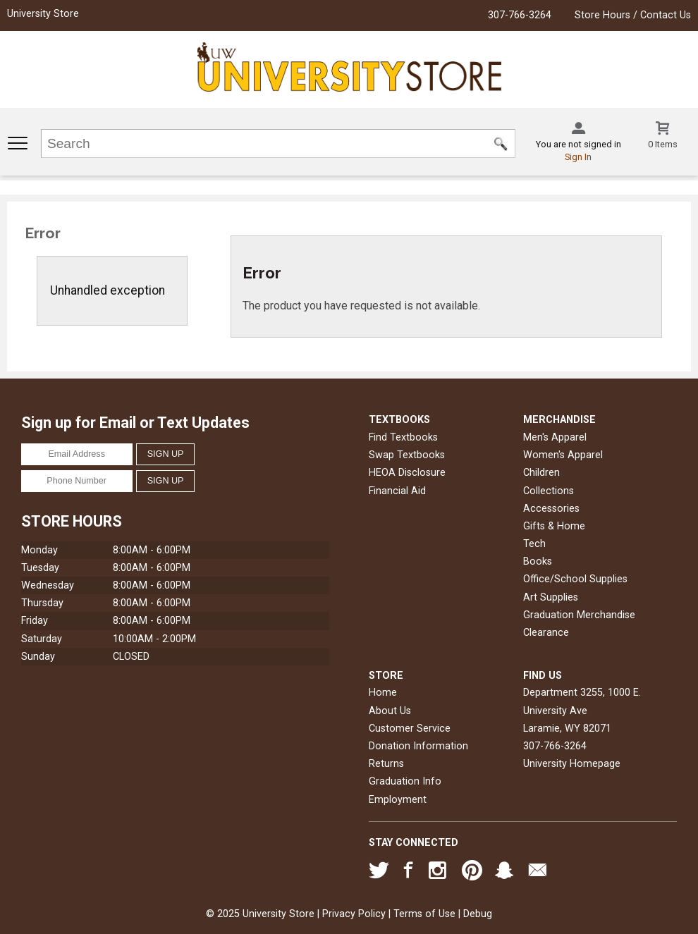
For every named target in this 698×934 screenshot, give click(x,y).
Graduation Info (405, 781)
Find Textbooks (403, 437)
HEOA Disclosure (407, 473)
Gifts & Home (554, 526)
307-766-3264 (519, 15)
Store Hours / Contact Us (633, 15)
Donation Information (418, 746)
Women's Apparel (563, 455)
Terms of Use (424, 914)
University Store (43, 14)
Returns (386, 764)
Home (383, 693)
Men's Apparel (555, 437)
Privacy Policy (354, 914)
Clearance (546, 633)
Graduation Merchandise (579, 615)
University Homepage (571, 764)
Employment (398, 800)
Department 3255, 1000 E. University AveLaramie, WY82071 (582, 710)
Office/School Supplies (575, 579)
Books (537, 561)
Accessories (551, 509)
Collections (548, 491)
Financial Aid (397, 491)
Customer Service (410, 729)
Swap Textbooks (407, 455)
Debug (477, 914)
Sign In (578, 157)
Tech (534, 544)
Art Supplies (550, 597)
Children (541, 473)
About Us (390, 711)
